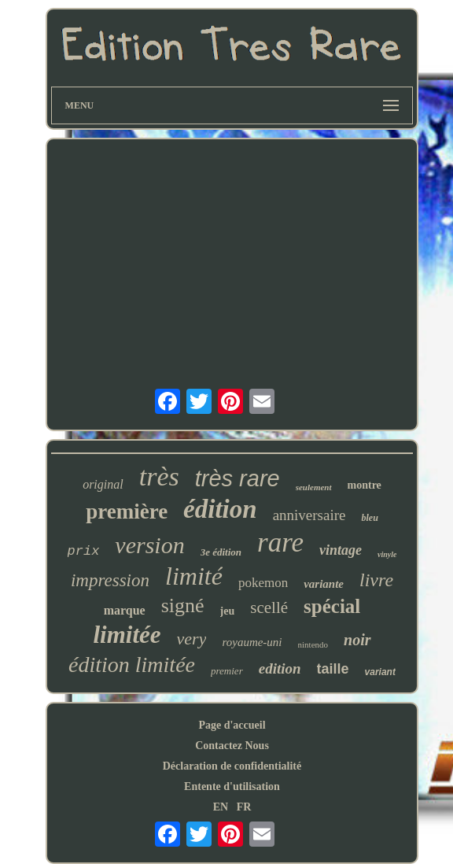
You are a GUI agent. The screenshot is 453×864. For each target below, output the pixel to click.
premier (227, 671)
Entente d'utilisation (232, 786)
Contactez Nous (232, 745)
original (103, 484)
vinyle (387, 554)
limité (194, 576)
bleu (369, 517)
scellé (269, 607)
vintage (340, 550)
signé (182, 605)
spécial (332, 606)
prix (84, 551)
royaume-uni (252, 642)
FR (244, 807)
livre (376, 580)
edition (280, 668)
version (149, 545)
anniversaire (309, 515)
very (192, 638)
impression (110, 580)
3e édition (221, 552)
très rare (237, 478)
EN (220, 807)
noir (357, 639)
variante (324, 584)
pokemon (263, 582)
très (159, 476)
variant (380, 672)
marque (124, 610)
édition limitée (131, 664)
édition (220, 509)
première (127, 511)
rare (280, 542)
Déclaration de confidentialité (232, 766)
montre (364, 485)
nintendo (313, 644)
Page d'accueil (231, 725)
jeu (227, 611)
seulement (314, 487)
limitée (126, 634)
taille (333, 669)
